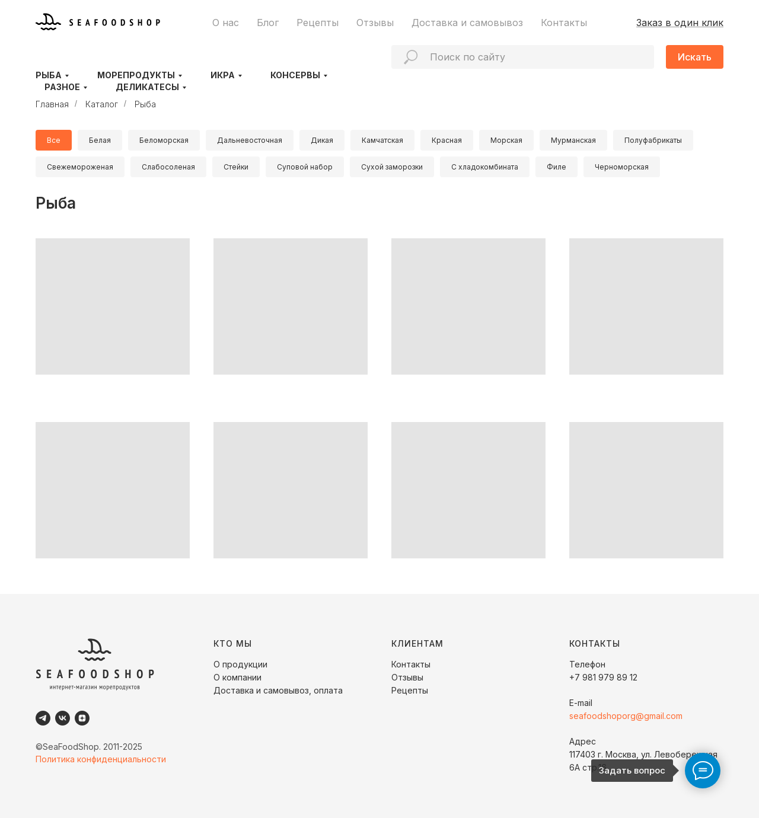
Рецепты (317, 22)
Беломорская (164, 140)
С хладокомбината (484, 166)
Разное (62, 87)
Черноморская (622, 166)
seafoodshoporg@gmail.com (626, 716)
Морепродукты (136, 75)
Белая (100, 140)
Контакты (564, 22)
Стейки (236, 166)
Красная (447, 140)
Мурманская (573, 140)
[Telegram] (43, 718)
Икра (223, 75)
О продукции (240, 664)
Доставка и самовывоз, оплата (278, 690)
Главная (52, 104)
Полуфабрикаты (653, 140)
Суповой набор (305, 166)
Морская (506, 140)
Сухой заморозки (392, 166)
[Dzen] (82, 718)
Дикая (322, 140)
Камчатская (382, 140)
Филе (556, 166)
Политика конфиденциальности (101, 759)
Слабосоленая (168, 166)
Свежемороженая (80, 166)
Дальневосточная (249, 140)
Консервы (295, 75)
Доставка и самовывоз (467, 22)
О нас (225, 22)
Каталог (101, 104)
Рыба (49, 75)
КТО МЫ (232, 643)
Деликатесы (147, 87)
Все (53, 140)
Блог (268, 22)
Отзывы (375, 22)
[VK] (62, 718)
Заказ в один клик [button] (679, 22)
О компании (237, 677)
